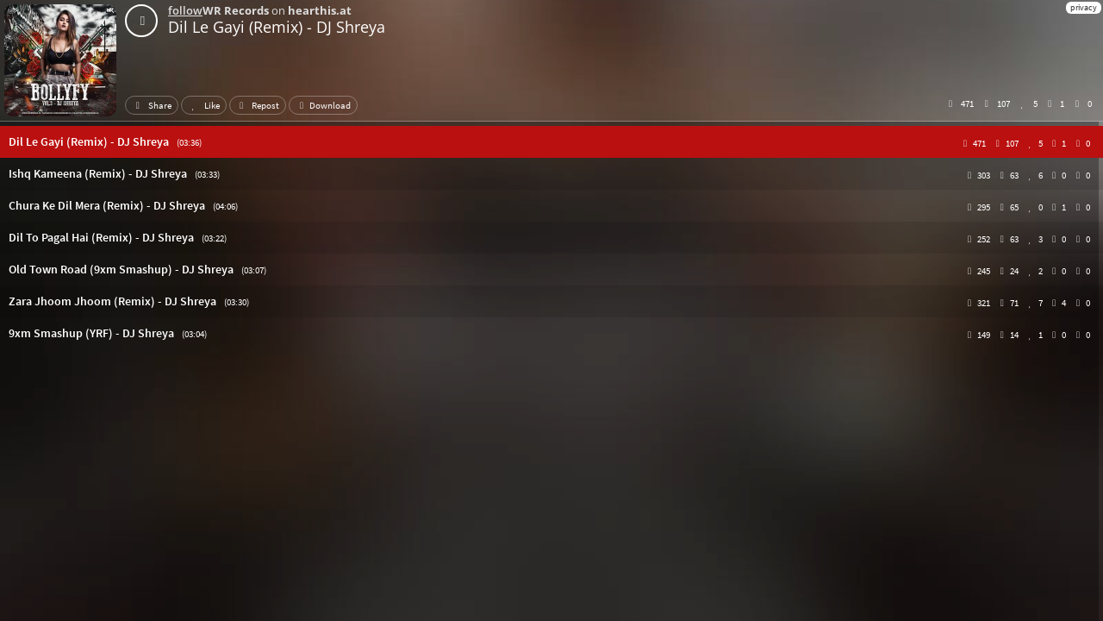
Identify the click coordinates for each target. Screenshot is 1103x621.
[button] (551, 142)
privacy (1083, 7)
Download (323, 105)
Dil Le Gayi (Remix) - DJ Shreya (276, 26)
